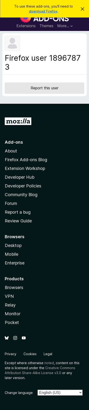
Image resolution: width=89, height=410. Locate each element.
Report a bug (18, 212)
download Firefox (43, 11)
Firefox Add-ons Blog (26, 159)
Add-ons (14, 142)
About (11, 150)
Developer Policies (23, 185)
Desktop (13, 245)
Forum (11, 203)
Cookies (30, 354)
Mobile (11, 254)
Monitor (12, 313)
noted (49, 363)
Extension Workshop (25, 168)
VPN (9, 296)
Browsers (14, 287)
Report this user (44, 88)
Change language (19, 393)
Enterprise (14, 262)
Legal (48, 354)
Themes (46, 25)
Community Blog (21, 194)
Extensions (26, 25)
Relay (10, 304)
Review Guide (18, 220)
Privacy (10, 354)
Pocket (12, 322)
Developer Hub (19, 177)
